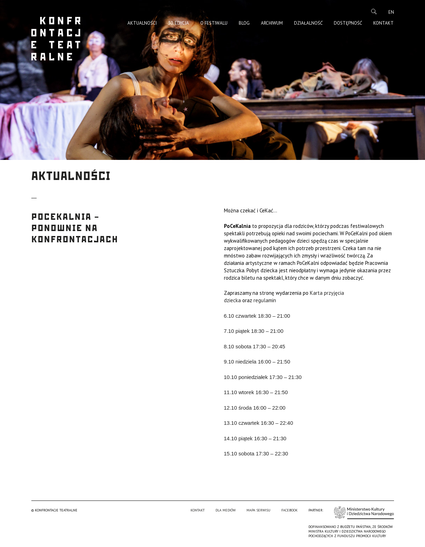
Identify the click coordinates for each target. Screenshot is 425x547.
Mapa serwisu (258, 510)
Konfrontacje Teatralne (56, 39)
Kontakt (383, 23)
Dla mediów (225, 510)
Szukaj (374, 11)
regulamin (265, 300)
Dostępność (348, 23)
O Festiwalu (213, 23)
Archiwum (272, 23)
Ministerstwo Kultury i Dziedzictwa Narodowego (364, 512)
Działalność (308, 23)
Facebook (289, 510)
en (391, 12)
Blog (244, 23)
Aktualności (142, 23)
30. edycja (178, 23)
